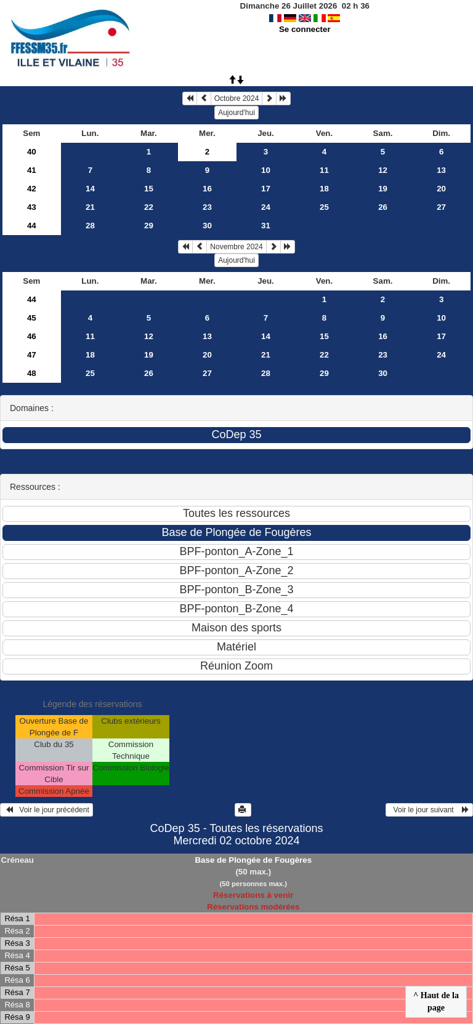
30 (207, 225)
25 (324, 207)
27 (441, 207)
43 (31, 207)
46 (31, 336)
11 (324, 170)
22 (148, 207)
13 (441, 170)
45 (31, 317)
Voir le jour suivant (429, 810)
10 (265, 170)
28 (90, 225)
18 (324, 188)
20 (441, 188)
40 (31, 151)
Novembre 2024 (236, 246)
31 (265, 225)
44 (31, 225)
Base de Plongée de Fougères (253, 860)
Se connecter (305, 29)
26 (382, 207)
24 (265, 207)
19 (382, 188)
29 (148, 225)
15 (148, 188)
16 (207, 188)
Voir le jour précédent (46, 810)
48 (31, 373)
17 (265, 188)
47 (31, 354)
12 (382, 170)
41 (31, 170)
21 (90, 207)
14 (90, 188)
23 (207, 207)
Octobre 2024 (236, 98)
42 (31, 188)
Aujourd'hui (236, 112)
